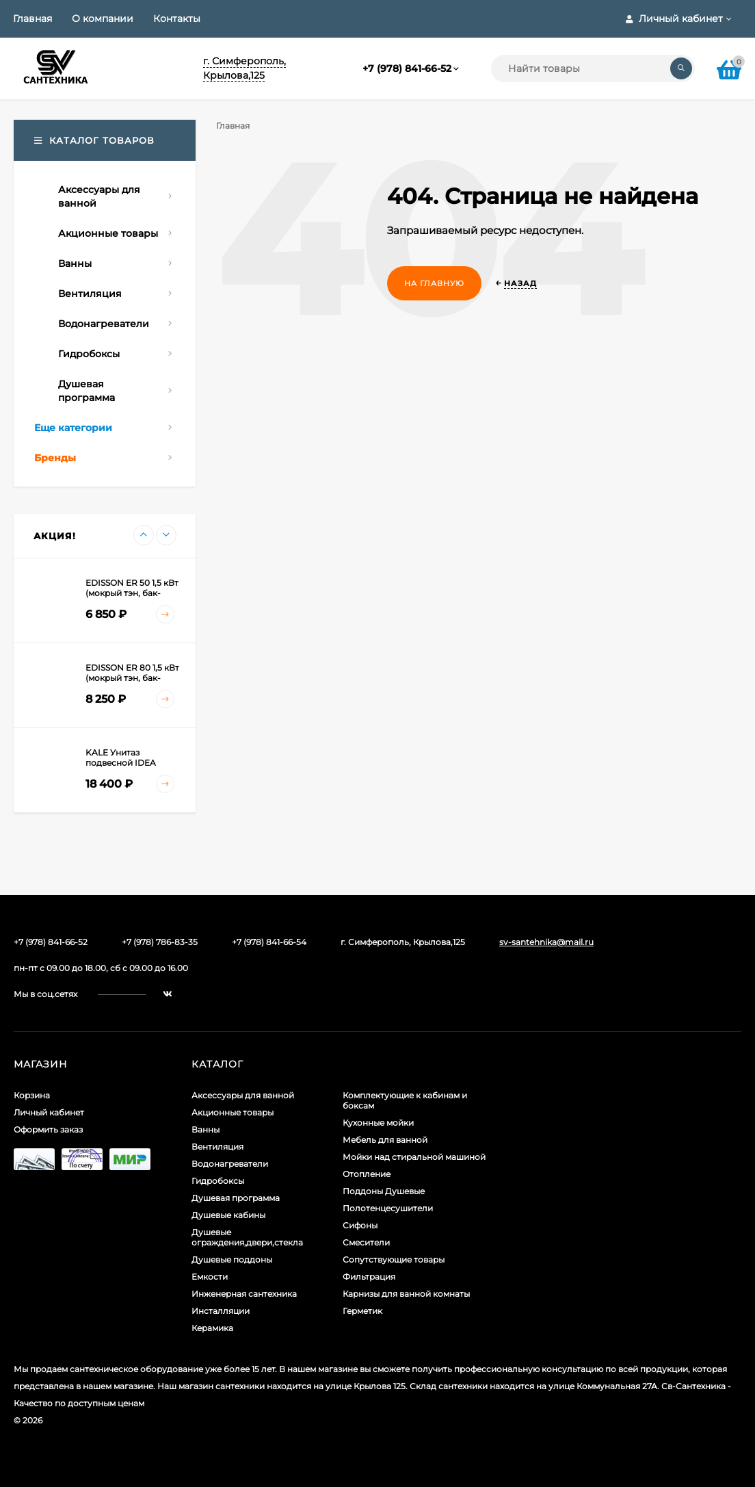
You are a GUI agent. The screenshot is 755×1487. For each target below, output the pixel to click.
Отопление (366, 1174)
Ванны (205, 1129)
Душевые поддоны (231, 1259)
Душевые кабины (228, 1215)
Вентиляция (217, 1146)
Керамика (212, 1328)
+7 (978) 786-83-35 (160, 942)
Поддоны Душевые (384, 1191)
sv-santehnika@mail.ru (546, 942)
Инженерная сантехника (244, 1294)
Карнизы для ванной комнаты (406, 1294)
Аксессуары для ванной (242, 1095)
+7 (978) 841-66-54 (269, 942)
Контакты (176, 18)
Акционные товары (232, 1112)
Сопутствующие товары (394, 1259)
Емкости (209, 1276)
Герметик (362, 1311)
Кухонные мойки (378, 1122)
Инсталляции (220, 1311)
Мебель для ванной (385, 1140)
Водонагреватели (229, 1164)
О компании (102, 18)
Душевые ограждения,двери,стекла (247, 1237)
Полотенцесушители (388, 1208)
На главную (434, 283)
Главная (32, 18)
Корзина (32, 1095)
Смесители (366, 1242)
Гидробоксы (217, 1181)
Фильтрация (369, 1276)
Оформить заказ (48, 1129)
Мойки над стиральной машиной (414, 1157)
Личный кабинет (49, 1112)
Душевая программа (235, 1198)
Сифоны (360, 1225)
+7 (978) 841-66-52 (406, 68)
